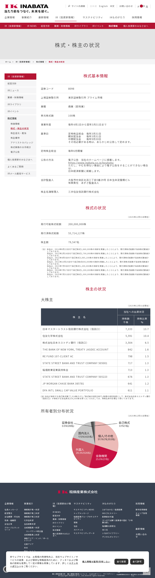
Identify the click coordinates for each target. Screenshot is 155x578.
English (103, 6)
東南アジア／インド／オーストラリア (36, 539)
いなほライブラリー (110, 533)
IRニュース (13, 90)
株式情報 (40, 61)
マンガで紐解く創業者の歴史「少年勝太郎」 (117, 521)
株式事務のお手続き (21, 147)
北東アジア (29, 544)
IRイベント (98, 25)
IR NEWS (32, 25)
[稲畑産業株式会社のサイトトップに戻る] (26, 9)
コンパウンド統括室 (34, 531)
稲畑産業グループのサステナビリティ (86, 517)
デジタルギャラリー (110, 536)
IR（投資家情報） (65, 17)
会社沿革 (8, 524)
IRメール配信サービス (19, 173)
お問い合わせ (126, 6)
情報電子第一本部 (31, 509)
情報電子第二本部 (31, 513)
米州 (26, 547)
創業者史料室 (108, 516)
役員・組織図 (10, 520)
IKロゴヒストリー (109, 513)
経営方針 (45, 25)
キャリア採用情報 (141, 514)
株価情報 (15, 123)
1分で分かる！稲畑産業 (112, 509)
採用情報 (137, 17)
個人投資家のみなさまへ (135, 25)
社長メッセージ (11, 509)
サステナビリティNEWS (84, 509)
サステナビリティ (93, 17)
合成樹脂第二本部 (31, 534)
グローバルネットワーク (12, 528)
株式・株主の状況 (20, 128)
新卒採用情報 (141, 509)
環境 (76, 522)
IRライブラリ (81, 25)
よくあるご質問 (15, 166)
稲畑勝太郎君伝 (108, 526)
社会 (76, 526)
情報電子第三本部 (31, 516)
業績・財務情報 (62, 25)
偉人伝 (105, 529)
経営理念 (8, 513)
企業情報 (10, 17)
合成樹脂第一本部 (31, 527)
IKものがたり (117, 17)
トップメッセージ (81, 513)
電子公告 (15, 151)
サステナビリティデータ (84, 533)
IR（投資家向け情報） (62, 504)
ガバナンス (78, 529)
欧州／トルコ (30, 551)
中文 (112, 6)
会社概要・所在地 (12, 516)
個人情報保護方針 (59, 574)
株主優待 (15, 137)
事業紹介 (26, 17)
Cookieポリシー (95, 574)
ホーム (8, 61)
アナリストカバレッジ (22, 142)
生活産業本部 (30, 524)
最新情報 (43, 17)
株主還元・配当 (18, 133)
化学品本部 (29, 520)
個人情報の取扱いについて (77, 574)
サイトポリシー (109, 574)
